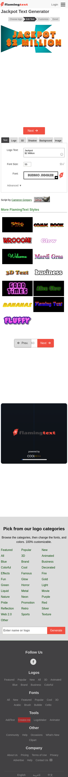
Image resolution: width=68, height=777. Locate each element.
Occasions (36, 734)
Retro (24, 608)
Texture (46, 614)
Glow (24, 579)
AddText (10, 719)
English (20, 775)
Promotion (28, 602)
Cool (24, 567)
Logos (34, 673)
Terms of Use (39, 755)
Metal (24, 590)
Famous (26, 573)
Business (47, 561)
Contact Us (44, 760)
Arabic (17, 704)
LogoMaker (40, 719)
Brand (25, 561)
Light (45, 585)
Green (5, 585)
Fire (44, 573)
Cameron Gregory (21, 199)
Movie (46, 590)
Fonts (34, 693)
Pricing (25, 755)
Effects (5, 573)
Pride (4, 602)
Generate (56, 630)
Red (44, 602)
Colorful (6, 567)
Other (4, 620)
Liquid (5, 590)
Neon (24, 596)
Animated (48, 555)
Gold (45, 579)
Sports (25, 614)
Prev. (22, 343)
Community (12, 734)
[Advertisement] (34, 90)
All (2, 555)
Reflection (7, 608)
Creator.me (24, 719)
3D (23, 555)
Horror (25, 585)
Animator (55, 719)
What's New (52, 734)
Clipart (32, 740)
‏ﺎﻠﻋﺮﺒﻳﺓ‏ (35, 775)
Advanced (12, 185)
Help (25, 734)
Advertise (18, 760)
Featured (7, 549)
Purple (46, 596)
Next (33, 130)
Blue (4, 561)
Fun (3, 579)
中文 (48, 775)
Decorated (48, 567)
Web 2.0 (6, 614)
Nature (5, 596)
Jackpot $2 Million (44, 152)
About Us (12, 755)
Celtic (48, 704)
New (45, 549)
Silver (45, 608)
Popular (26, 549)
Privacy (54, 755)
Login (54, 4)
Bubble (38, 704)
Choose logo (16, 19)
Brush (27, 704)
